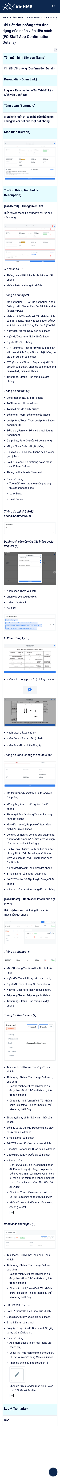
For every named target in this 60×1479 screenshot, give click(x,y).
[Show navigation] (53, 1472)
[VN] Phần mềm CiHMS (13, 17)
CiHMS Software (34, 17)
